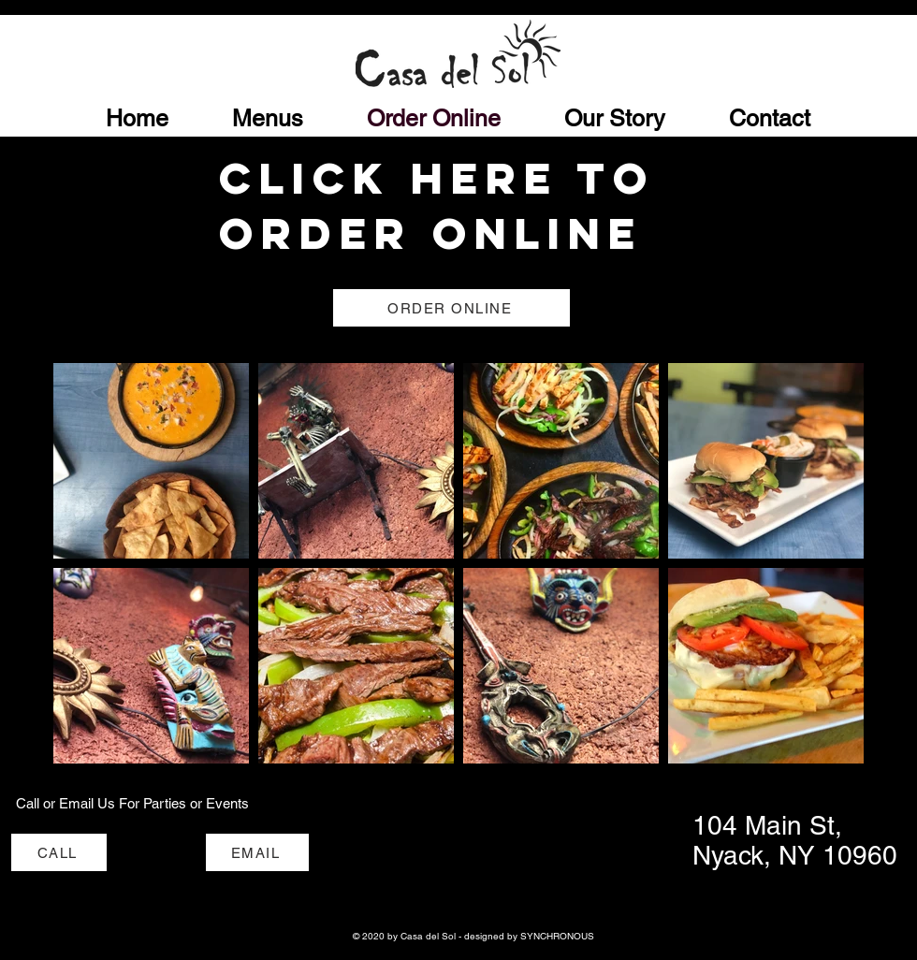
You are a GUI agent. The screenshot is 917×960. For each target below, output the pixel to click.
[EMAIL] (257, 852)
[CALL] (59, 852)
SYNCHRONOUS (557, 936)
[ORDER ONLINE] (451, 308)
